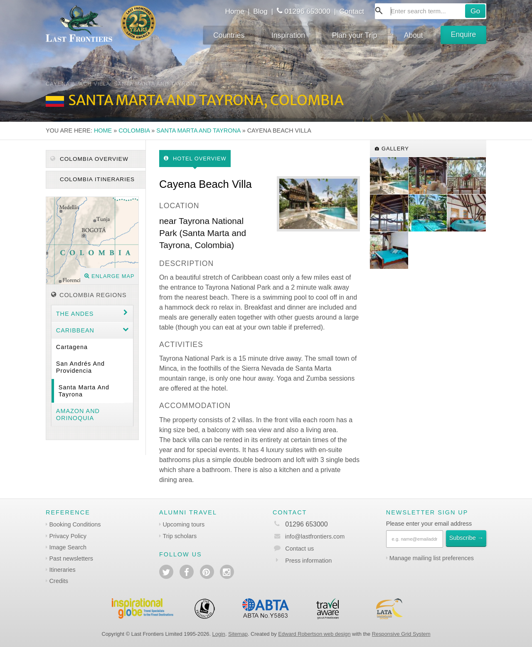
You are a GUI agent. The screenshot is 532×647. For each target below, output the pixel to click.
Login (218, 634)
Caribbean (75, 330)
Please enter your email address (429, 523)
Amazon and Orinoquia (78, 414)
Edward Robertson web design (314, 634)
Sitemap (238, 634)
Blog (260, 11)
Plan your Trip (354, 35)
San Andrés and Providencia (80, 367)
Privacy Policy (67, 536)
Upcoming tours (183, 524)
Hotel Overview (195, 158)
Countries (228, 35)
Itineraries (62, 569)
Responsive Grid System (401, 634)
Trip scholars (180, 536)
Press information (308, 560)
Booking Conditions (75, 524)
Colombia (134, 130)
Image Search (67, 547)
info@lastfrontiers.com (309, 536)
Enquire (463, 34)
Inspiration (288, 35)
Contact (352, 11)
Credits (58, 581)
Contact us (299, 548)
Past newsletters (71, 558)
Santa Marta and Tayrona (198, 130)
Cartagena (72, 347)
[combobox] (430, 11)
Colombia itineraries (96, 179)
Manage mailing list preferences (431, 558)
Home (234, 11)
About (413, 35)
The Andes (75, 313)
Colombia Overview (89, 159)
